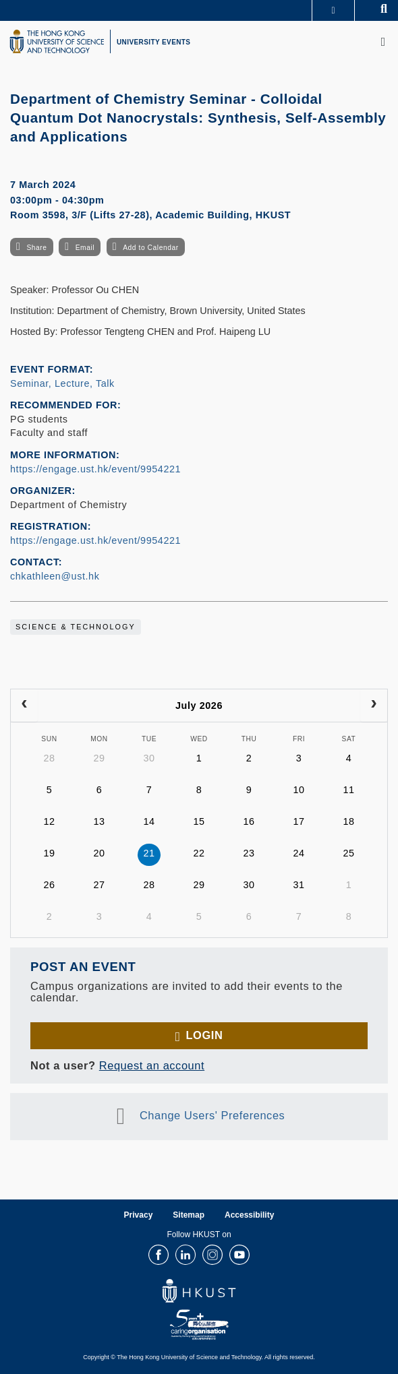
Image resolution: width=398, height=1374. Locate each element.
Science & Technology (76, 627)
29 (99, 758)
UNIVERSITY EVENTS (153, 42)
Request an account (151, 1065)
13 (99, 821)
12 (49, 821)
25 (348, 853)
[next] (373, 705)
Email (85, 247)
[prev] (24, 705)
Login (204, 1035)
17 (298, 821)
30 (148, 758)
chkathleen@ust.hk (54, 576)
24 (298, 853)
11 (348, 789)
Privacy (138, 1215)
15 (198, 821)
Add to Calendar (151, 247)
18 (348, 821)
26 (49, 884)
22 (198, 853)
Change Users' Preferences (212, 1116)
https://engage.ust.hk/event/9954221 (95, 469)
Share (36, 247)
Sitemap (188, 1215)
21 (148, 853)
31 (298, 884)
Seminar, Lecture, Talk (62, 383)
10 (298, 789)
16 (248, 821)
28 (49, 758)
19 (49, 853)
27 (99, 884)
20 (99, 853)
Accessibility (249, 1215)
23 (248, 853)
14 (148, 821)
